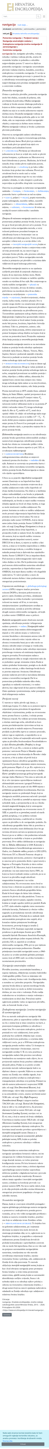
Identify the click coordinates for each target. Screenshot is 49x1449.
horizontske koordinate (17, 364)
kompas (16, 191)
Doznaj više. (8, 1441)
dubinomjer (43, 191)
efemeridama (21, 204)
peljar (25, 198)
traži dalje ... (23, 25)
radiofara (35, 460)
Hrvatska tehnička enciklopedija (24, 33)
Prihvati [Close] (23, 1444)
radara (23, 627)
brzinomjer (29, 191)
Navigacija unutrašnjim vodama (17, 41)
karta (8, 198)
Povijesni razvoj (31, 38)
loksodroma (11, 151)
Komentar (7, 1315)
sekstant (16, 207)
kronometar (28, 207)
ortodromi (23, 167)
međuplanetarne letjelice (18, 1224)
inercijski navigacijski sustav (25, 244)
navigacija (9, 24)
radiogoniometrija (14, 454)
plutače (33, 285)
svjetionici (15, 298)
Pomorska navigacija (12, 38)
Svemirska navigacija (12, 50)
